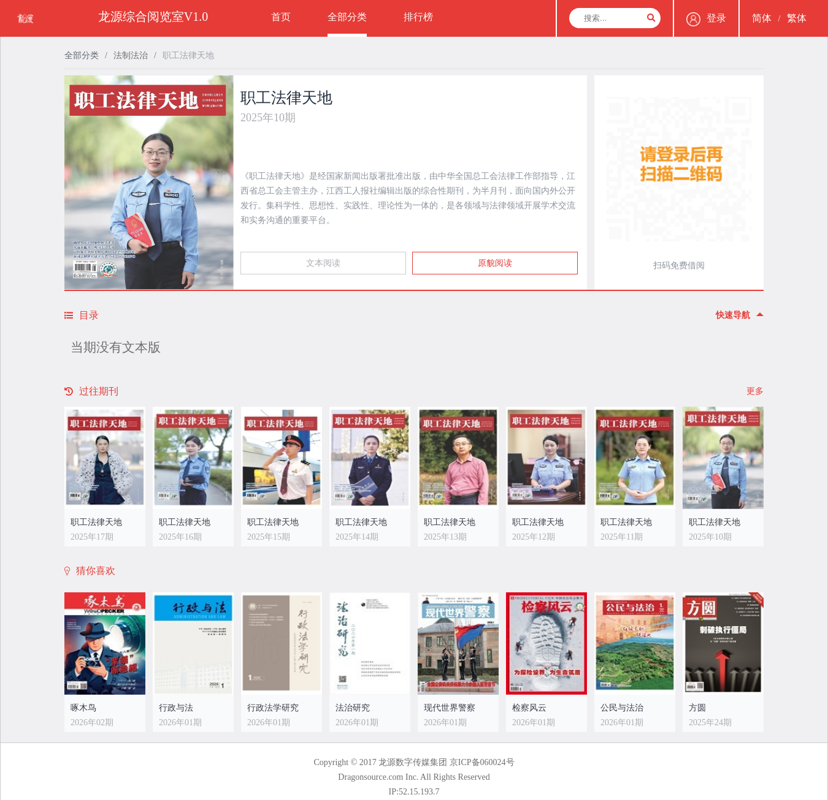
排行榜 (418, 17)
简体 (762, 18)
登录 (706, 19)
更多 (755, 391)
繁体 (797, 18)
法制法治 (130, 55)
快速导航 (740, 315)
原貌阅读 (495, 263)
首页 (281, 17)
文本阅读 (323, 263)
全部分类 (347, 17)
